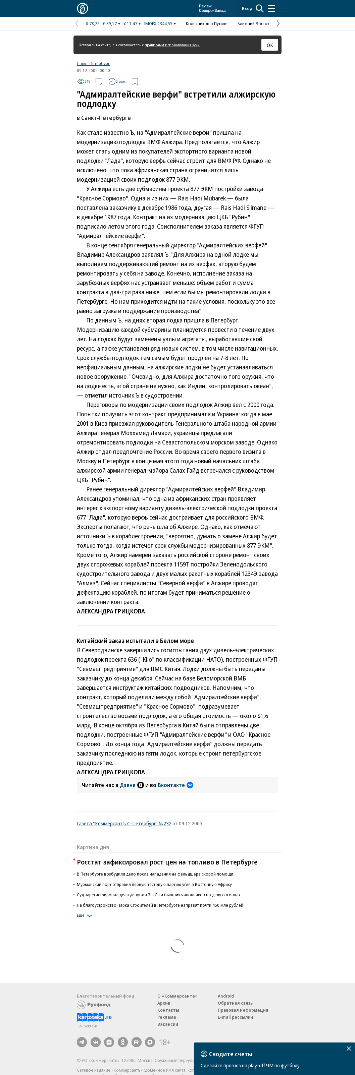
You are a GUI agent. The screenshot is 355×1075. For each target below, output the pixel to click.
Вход (247, 8)
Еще (86, 916)
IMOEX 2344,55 (158, 23)
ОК (270, 45)
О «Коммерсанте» (177, 996)
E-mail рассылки (235, 1017)
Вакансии (167, 1024)
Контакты (168, 1010)
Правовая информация (243, 1010)
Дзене (132, 785)
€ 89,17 (110, 23)
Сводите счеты (230, 1054)
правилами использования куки (172, 44)
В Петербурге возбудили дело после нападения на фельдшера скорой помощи (155, 874)
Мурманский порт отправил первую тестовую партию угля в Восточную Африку (154, 884)
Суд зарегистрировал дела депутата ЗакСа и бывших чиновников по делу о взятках (159, 895)
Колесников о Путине (206, 23)
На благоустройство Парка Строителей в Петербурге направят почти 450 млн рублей (160, 905)
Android (226, 996)
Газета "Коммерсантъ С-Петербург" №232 (124, 823)
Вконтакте (175, 785)
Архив (163, 1003)
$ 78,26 (93, 23)
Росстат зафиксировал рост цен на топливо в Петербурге (167, 862)
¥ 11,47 (130, 23)
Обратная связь (235, 1003)
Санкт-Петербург (93, 63)
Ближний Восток (253, 23)
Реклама (166, 1017)
